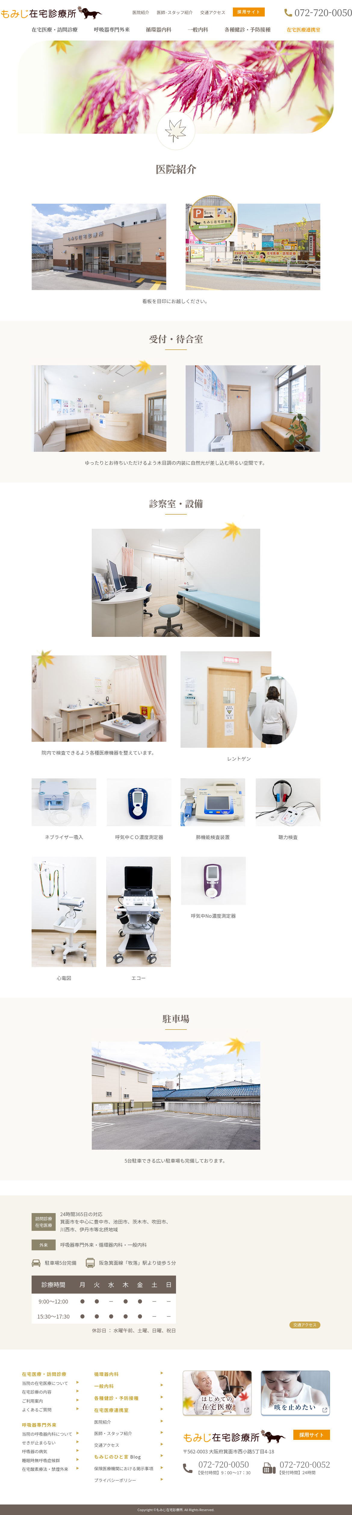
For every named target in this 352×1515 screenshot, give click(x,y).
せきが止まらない (39, 1443)
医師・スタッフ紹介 (113, 1433)
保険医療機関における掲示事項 (123, 1468)
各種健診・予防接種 (247, 29)
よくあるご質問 (36, 1410)
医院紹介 (140, 12)
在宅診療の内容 (36, 1392)
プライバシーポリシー (115, 1480)
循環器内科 (158, 29)
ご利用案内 (32, 1401)
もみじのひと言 (117, 1456)
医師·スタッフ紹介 (175, 12)
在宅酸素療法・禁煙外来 (45, 1469)
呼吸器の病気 (34, 1451)
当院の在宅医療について (45, 1383)
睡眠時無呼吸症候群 (41, 1460)
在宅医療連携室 (303, 29)
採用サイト (311, 1434)
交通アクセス (212, 12)
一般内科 (198, 29)
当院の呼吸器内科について (47, 1434)
